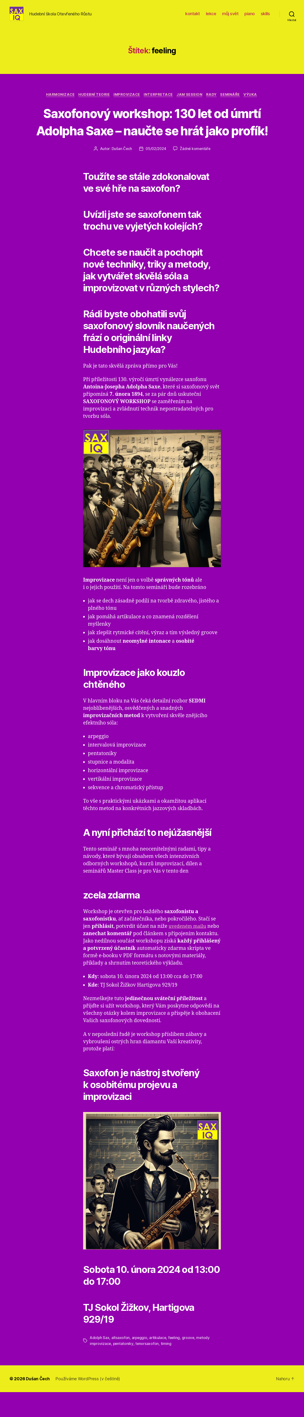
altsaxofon (121, 1362)
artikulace (158, 1362)
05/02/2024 (155, 173)
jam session (190, 102)
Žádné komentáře (195, 173)
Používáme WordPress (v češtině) (88, 1403)
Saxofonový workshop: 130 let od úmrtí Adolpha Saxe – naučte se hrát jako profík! (152, 137)
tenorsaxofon (148, 1368)
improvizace (125, 102)
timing (167, 1368)
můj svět (230, 17)
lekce (211, 17)
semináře (233, 102)
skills (265, 17)
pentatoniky (124, 1368)
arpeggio (140, 1362)
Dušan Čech (120, 173)
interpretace (158, 102)
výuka (255, 102)
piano (249, 17)
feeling (176, 1362)
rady (213, 102)
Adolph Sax (100, 1362)
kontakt (192, 17)
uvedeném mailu (189, 951)
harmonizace (56, 102)
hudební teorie (91, 102)
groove (190, 1362)
